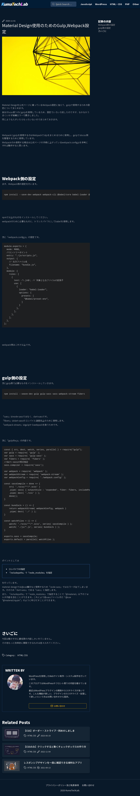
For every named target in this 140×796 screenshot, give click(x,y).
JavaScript (86, 4)
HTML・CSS (116, 4)
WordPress (101, 4)
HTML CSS (22, 655)
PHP (127, 4)
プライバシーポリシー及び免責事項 (62, 785)
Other (136, 4)
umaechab (14, 4)
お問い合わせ (58, 706)
